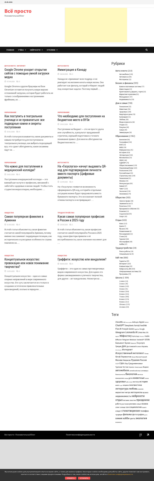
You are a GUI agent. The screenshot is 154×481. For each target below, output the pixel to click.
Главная (10, 50)
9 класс (122, 302)
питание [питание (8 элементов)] (126, 400)
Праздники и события (127, 209)
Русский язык (124, 173)
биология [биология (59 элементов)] (131, 374)
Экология (123, 191)
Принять (70, 478)
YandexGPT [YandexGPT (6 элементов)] (141, 340)
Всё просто (18, 11)
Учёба (21, 50)
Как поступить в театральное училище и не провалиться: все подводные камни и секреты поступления (24, 121)
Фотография (124, 241)
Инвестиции (124, 89)
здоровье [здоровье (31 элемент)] (120, 381)
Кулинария (123, 117)
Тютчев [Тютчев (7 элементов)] (125, 367)
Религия (122, 211)
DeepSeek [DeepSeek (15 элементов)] (129, 325)
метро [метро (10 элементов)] (127, 392)
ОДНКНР (122, 163)
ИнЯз (121, 147)
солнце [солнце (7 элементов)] (122, 407)
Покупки (122, 127)
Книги (121, 226)
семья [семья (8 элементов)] (138, 404)
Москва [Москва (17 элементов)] (118, 360)
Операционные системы (128, 271)
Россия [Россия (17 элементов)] (143, 360)
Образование (10, 112)
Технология (123, 178)
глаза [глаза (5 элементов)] (126, 378)
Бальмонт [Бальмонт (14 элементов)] (119, 343)
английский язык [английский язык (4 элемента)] (135, 371)
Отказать (84, 478)
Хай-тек (119, 257)
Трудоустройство (66, 213)
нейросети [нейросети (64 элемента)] (138, 396)
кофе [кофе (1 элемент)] (121, 385)
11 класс (122, 307)
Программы (123, 274)
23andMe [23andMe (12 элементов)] (119, 322)
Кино (121, 223)
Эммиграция (124, 132)
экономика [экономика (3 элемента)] (118, 422)
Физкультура (124, 183)
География (123, 142)
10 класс (122, 304)
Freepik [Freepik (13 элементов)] (125, 329)
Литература (124, 155)
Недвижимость (125, 99)
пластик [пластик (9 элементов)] (133, 400)
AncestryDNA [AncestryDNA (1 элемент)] (129, 322)
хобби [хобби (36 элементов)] (126, 418)
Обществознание (126, 165)
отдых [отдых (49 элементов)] (119, 400)
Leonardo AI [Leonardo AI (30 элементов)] (131, 332)
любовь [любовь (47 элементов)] (133, 388)
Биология (123, 139)
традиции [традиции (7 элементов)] (118, 415)
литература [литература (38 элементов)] (121, 388)
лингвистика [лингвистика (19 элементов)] (135, 385)
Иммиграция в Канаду (72, 69)
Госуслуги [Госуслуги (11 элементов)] (141, 343)
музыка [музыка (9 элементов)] (145, 392)
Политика (123, 206)
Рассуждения (124, 234)
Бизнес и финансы (124, 83)
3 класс (122, 286)
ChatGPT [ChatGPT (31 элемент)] (120, 325)
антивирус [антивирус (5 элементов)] (144, 371)
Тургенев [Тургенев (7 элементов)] (118, 367)
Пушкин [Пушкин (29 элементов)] (135, 359)
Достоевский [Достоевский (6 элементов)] (131, 346)
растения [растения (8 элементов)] (125, 404)
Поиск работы (124, 251)
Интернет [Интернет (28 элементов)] (127, 349)
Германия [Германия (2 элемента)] (133, 343)
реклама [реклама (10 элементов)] (132, 404)
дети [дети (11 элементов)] (130, 378)
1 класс (122, 281)
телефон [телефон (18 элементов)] (144, 411)
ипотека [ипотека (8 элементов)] (136, 382)
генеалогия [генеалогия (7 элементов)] (119, 378)
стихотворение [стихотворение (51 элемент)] (130, 410)
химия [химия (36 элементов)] (118, 418)
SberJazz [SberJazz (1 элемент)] (142, 336)
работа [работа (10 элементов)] (118, 404)
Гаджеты (122, 261)
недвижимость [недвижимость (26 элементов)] (123, 396)
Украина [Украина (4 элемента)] (131, 367)
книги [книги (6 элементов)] (117, 385)
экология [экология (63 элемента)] (141, 418)
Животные (123, 109)
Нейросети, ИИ (125, 269)
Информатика (124, 150)
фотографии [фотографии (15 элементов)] (138, 414)
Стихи (121, 236)
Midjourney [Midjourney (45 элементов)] (126, 335)
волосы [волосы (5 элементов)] (140, 374)
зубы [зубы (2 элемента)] (127, 382)
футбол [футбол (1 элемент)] (145, 414)
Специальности (125, 254)
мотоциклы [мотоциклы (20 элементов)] (136, 392)
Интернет (21, 66)
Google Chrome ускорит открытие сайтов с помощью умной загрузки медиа (26, 73)
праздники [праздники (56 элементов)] (143, 400)
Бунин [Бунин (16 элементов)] (127, 343)
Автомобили (124, 74)
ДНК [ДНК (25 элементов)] (124, 346)
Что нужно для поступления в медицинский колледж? (23, 168)
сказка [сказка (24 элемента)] (144, 403)
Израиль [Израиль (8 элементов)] (145, 346)
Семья (121, 130)
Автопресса (123, 77)
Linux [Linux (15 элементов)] (140, 332)
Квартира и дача (125, 114)
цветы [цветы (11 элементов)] (132, 418)
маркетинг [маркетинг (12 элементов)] (120, 392)
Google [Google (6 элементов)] (142, 329)
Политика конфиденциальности (80, 434)
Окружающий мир (126, 168)
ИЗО (121, 145)
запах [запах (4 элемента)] (147, 378)
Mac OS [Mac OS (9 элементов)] (145, 332)
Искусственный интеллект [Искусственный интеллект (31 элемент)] (129, 353)
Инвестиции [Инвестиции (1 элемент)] (118, 350)
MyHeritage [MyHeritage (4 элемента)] (135, 336)
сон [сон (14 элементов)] (127, 407)
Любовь (122, 119)
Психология (123, 170)
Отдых (121, 125)
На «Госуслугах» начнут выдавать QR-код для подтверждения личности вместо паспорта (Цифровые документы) (82, 172)
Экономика (123, 194)
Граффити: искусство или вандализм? (82, 259)
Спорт (121, 216)
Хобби (121, 244)
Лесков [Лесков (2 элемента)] (133, 357)
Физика (122, 181)
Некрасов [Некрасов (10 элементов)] (127, 360)
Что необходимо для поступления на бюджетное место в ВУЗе (81, 118)
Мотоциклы (123, 79)
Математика (124, 157)
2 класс (122, 284)
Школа (118, 277)
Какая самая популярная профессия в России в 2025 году (81, 218)
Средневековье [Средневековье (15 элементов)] (135, 363)
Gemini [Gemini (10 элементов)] (131, 329)
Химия (121, 186)
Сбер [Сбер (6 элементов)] (126, 364)
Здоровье (123, 112)
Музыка (122, 229)
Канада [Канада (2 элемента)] (146, 353)
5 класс (122, 291)
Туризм (122, 239)
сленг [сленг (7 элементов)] (117, 407)
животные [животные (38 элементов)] (139, 377)
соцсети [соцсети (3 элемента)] (144, 407)
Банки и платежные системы (130, 86)
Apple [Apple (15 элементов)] (141, 322)
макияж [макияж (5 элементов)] (140, 389)
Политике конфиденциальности (120, 474)
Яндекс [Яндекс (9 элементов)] (146, 367)
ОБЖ (121, 160)
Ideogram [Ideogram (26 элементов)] (120, 332)
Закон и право (124, 201)
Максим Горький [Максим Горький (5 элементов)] (141, 357)
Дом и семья (121, 103)
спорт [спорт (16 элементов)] (118, 411)
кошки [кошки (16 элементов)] (126, 385)
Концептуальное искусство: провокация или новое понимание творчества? (26, 263)
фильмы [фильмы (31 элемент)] (127, 414)
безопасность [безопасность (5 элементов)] (120, 374)
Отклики (51, 50)
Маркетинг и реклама (127, 94)
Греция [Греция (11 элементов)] (118, 346)
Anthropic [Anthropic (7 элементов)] (135, 322)
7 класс (122, 296)
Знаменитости (124, 203)
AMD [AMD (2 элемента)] (124, 322)
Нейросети (35, 50)
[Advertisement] (96, 25)
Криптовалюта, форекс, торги (131, 92)
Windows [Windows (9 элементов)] (133, 340)
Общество (9, 213)
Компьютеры (124, 266)
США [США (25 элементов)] (121, 363)
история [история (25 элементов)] (143, 381)
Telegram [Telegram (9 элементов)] (125, 340)
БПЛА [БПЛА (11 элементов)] (147, 339)
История (122, 152)
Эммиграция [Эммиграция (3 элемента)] (138, 367)
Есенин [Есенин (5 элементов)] (138, 346)
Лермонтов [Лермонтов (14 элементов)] (126, 356)
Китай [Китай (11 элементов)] (117, 357)
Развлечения (124, 231)
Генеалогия (123, 106)
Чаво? (121, 188)
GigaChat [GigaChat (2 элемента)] (136, 329)
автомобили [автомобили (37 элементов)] (122, 370)
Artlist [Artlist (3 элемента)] (146, 322)
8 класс (122, 299)
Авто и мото (10, 66)
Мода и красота (125, 122)
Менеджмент (124, 97)
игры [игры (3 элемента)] (130, 382)
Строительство (125, 176)
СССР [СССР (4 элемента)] (117, 364)
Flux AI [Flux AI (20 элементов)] (118, 328)
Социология (124, 214)
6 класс (122, 294)
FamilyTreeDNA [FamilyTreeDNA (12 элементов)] (140, 325)
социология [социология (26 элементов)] (135, 407)
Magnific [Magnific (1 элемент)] (117, 336)
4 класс (122, 289)
